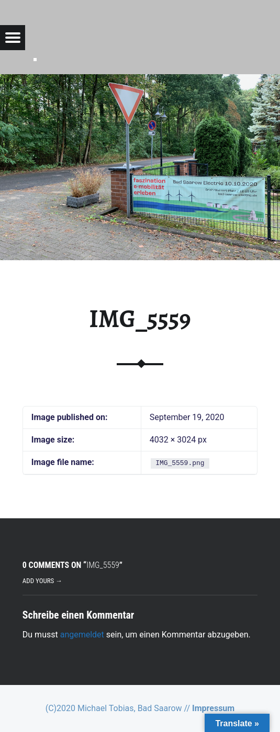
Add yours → (42, 581)
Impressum (213, 708)
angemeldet (82, 635)
